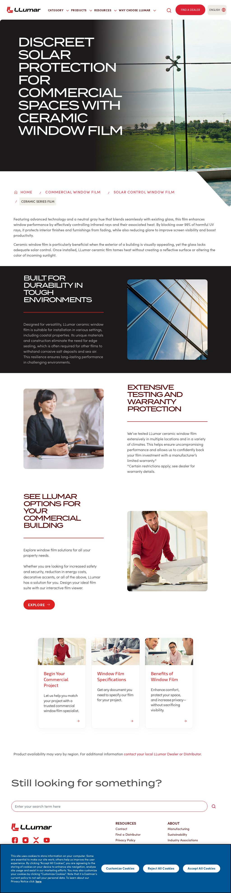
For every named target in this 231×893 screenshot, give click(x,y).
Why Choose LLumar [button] (137, 10)
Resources (126, 823)
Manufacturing (178, 829)
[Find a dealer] (190, 10)
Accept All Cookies (201, 868)
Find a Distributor (128, 834)
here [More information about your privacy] (39, 881)
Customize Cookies (120, 868)
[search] (169, 10)
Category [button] (58, 10)
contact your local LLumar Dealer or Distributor (162, 754)
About (174, 823)
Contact (121, 829)
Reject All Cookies (161, 868)
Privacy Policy (125, 840)
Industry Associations (183, 840)
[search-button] (214, 806)
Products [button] (81, 10)
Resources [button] (105, 10)
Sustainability (177, 834)
